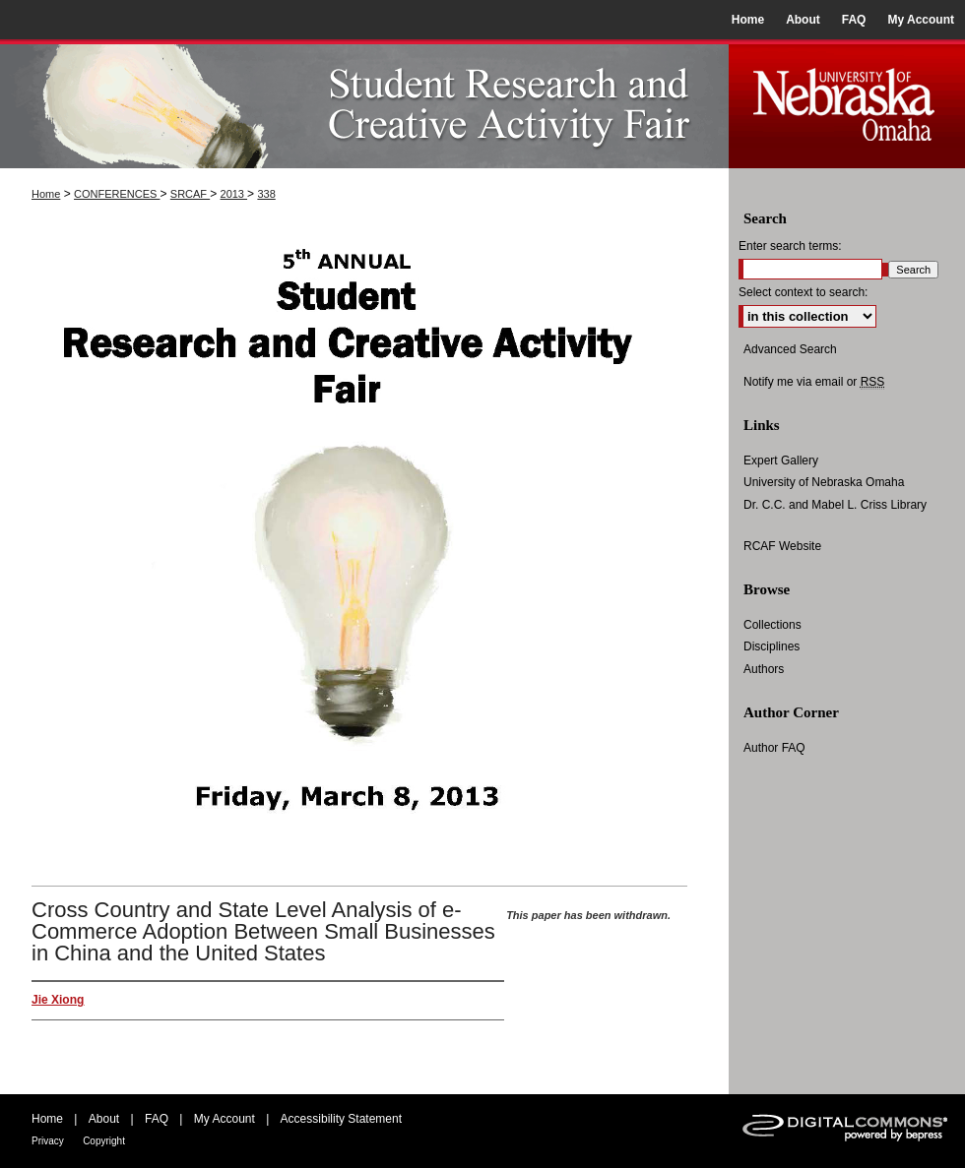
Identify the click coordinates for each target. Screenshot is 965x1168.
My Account (224, 1119)
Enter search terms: (790, 246)
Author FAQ (774, 748)
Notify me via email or (813, 382)
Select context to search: (803, 292)
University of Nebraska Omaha (823, 482)
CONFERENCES (117, 194)
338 (266, 194)
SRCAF (190, 194)
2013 (234, 194)
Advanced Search (790, 349)
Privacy (48, 1141)
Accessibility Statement (341, 1119)
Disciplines (771, 646)
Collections (772, 625)
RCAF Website (782, 546)
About (104, 1119)
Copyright (104, 1141)
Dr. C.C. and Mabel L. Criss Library (835, 505)
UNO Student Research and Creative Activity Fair (364, 103)
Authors (763, 669)
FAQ (156, 1119)
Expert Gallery (780, 460)
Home (46, 194)
